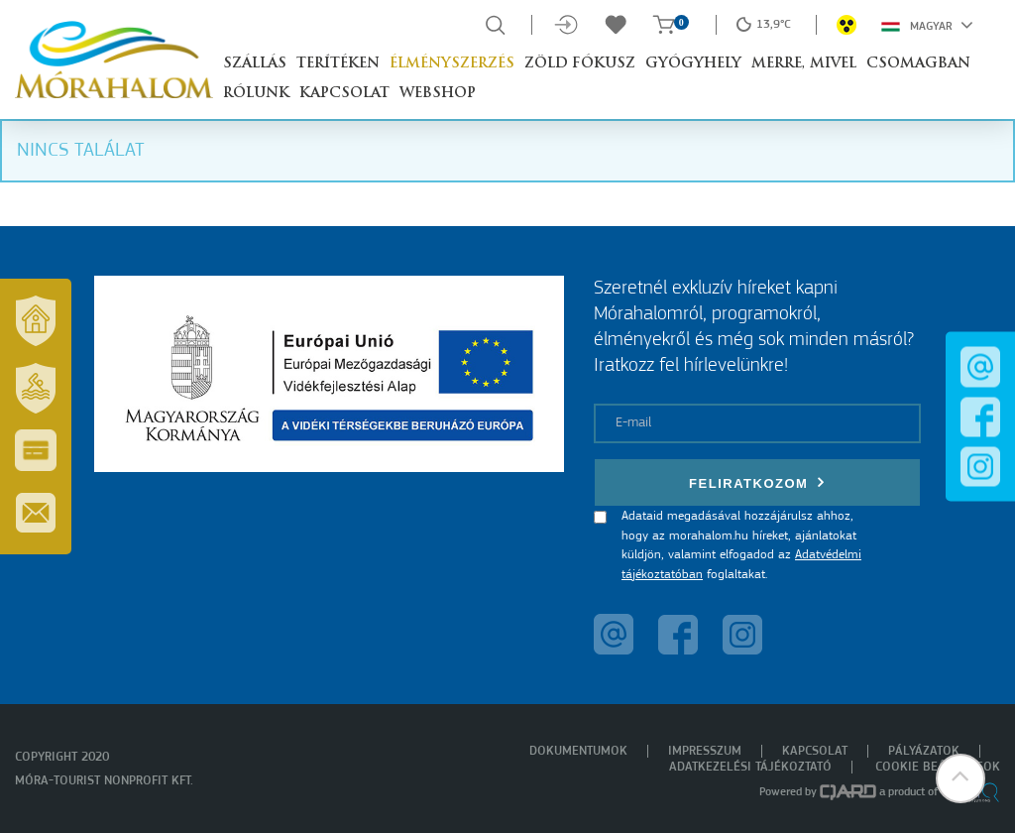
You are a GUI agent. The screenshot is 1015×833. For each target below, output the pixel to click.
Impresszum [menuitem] (704, 751)
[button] (960, 778)
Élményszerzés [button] (452, 64)
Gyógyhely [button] (693, 64)
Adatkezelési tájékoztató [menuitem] (750, 767)
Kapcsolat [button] (344, 93)
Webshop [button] (437, 93)
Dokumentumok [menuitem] (578, 751)
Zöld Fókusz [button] (579, 64)
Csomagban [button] (918, 64)
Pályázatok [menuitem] (923, 751)
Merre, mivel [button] (803, 64)
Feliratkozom (757, 482)
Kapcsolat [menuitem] (814, 751)
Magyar (927, 25)
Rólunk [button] (256, 93)
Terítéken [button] (338, 64)
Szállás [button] (254, 64)
